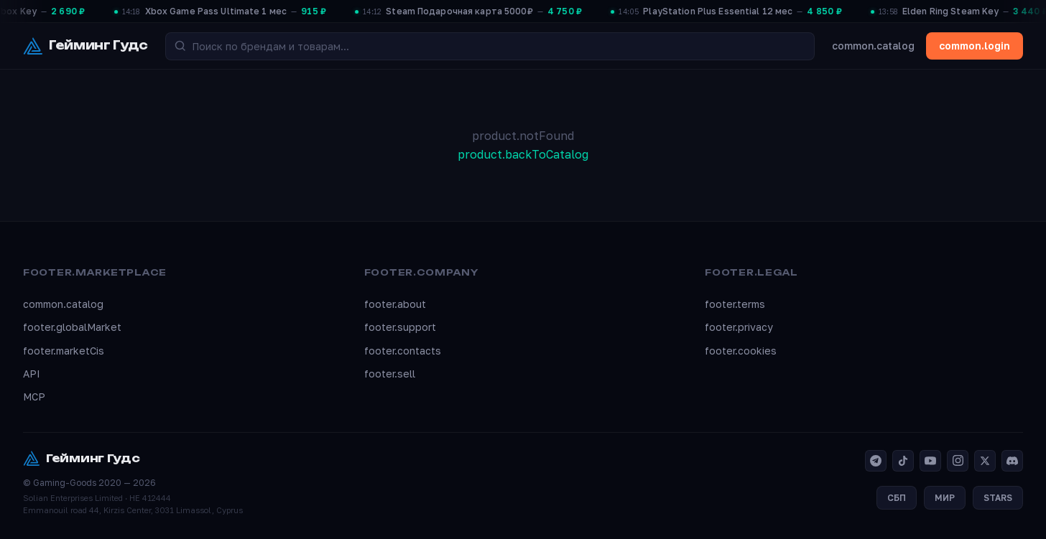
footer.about (395, 304)
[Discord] (1012, 461)
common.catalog (873, 45)
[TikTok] (903, 461)
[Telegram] (876, 461)
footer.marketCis (63, 351)
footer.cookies (741, 351)
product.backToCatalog (523, 154)
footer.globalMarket (72, 327)
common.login (974, 45)
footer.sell (389, 373)
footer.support (400, 327)
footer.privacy (739, 327)
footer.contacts (402, 351)
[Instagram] (957, 461)
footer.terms (735, 304)
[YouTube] (930, 461)
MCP (34, 396)
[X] (985, 461)
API (31, 373)
